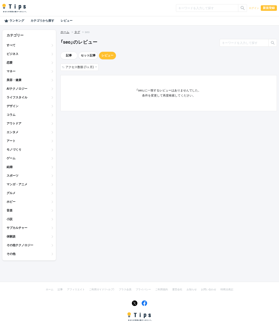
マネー (11, 71)
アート (11, 140)
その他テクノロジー (20, 245)
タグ (77, 32)
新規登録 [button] (269, 8)
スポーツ (12, 175)
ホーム (64, 32)
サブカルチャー (17, 227)
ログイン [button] (254, 8)
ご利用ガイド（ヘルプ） (101, 289)
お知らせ (192, 289)
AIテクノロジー (17, 88)
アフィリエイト (76, 289)
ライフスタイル (17, 97)
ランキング (14, 20)
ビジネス (12, 54)
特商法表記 (226, 289)
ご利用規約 (161, 289)
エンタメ (12, 132)
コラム (11, 114)
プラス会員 (125, 289)
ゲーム (11, 158)
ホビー (11, 201)
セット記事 (88, 55)
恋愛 (10, 62)
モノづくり (14, 149)
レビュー (67, 20)
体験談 (11, 236)
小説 (10, 219)
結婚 (10, 167)
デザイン (12, 106)
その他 (11, 254)
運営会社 (177, 289)
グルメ (11, 193)
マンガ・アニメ (17, 184)
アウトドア (14, 123)
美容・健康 (14, 80)
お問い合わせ (208, 289)
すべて (11, 45)
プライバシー (143, 289)
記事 (69, 55)
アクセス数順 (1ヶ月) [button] (80, 67)
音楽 (10, 210)
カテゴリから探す (42, 20)
